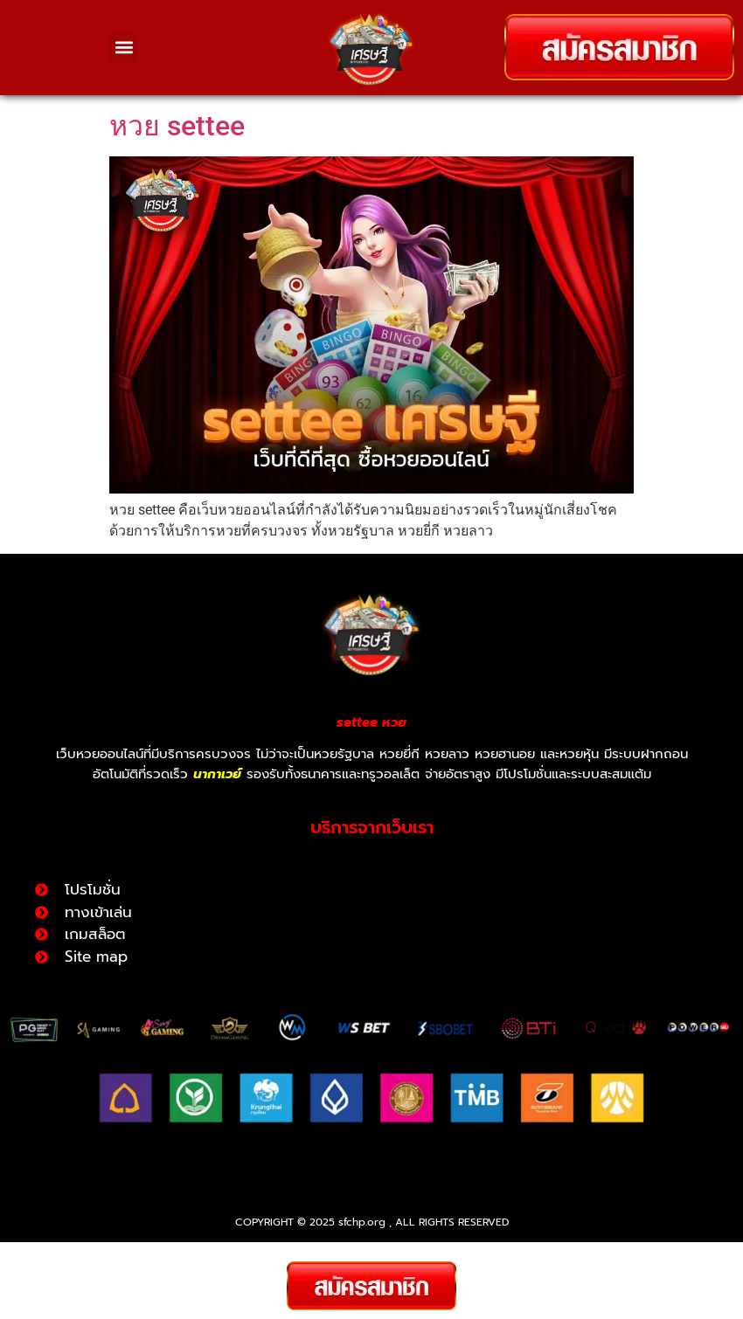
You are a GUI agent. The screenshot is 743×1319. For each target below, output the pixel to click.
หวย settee (177, 174)
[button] (123, 47)
